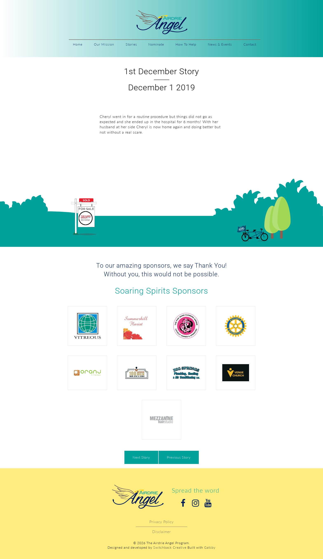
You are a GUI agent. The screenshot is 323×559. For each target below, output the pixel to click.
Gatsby (209, 547)
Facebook (183, 503)
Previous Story (179, 457)
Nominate (156, 44)
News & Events (220, 44)
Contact (249, 44)
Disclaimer (161, 531)
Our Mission (104, 44)
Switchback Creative (169, 547)
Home (77, 44)
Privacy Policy (161, 521)
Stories (131, 44)
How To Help (186, 44)
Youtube (208, 503)
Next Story (141, 457)
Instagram (195, 503)
